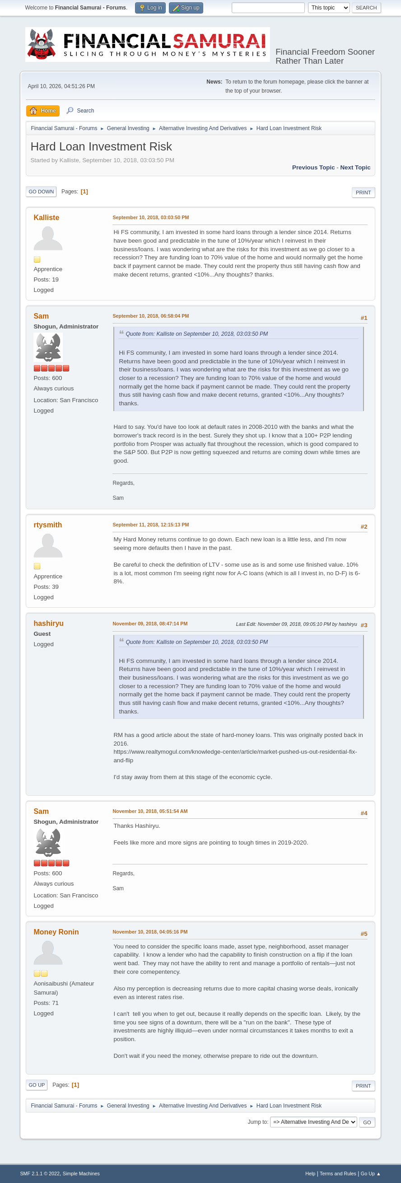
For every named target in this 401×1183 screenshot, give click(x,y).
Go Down (41, 191)
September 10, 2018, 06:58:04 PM (150, 316)
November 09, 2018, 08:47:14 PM (149, 623)
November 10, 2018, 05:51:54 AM (149, 811)
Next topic (355, 167)
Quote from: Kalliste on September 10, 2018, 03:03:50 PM (197, 334)
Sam (41, 316)
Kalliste (46, 217)
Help (310, 1173)
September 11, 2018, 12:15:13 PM (150, 524)
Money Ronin (56, 932)
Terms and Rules (338, 1173)
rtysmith (47, 525)
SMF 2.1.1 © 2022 (40, 1173)
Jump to (257, 1122)
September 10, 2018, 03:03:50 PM (150, 217)
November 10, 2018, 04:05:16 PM (149, 931)
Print (363, 192)
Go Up (36, 1085)
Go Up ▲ (371, 1173)
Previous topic (313, 167)
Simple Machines (81, 1173)
